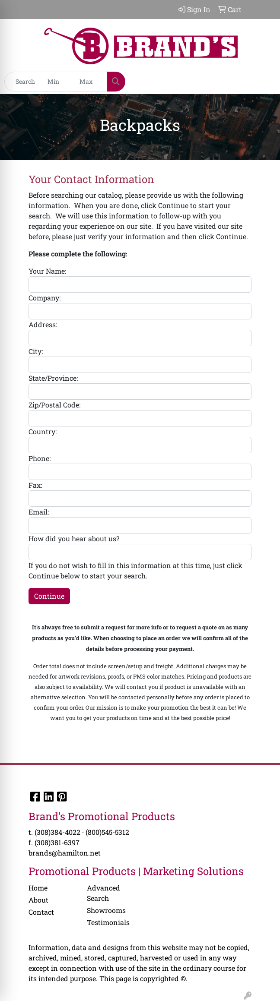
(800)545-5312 (107, 832)
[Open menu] (262, 81)
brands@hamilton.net (65, 852)
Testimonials (108, 922)
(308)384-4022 (57, 832)
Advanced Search (103, 893)
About (38, 899)
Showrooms (106, 910)
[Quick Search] (23, 82)
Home (38, 887)
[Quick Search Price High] (91, 82)
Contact (41, 911)
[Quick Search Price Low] (59, 82)
